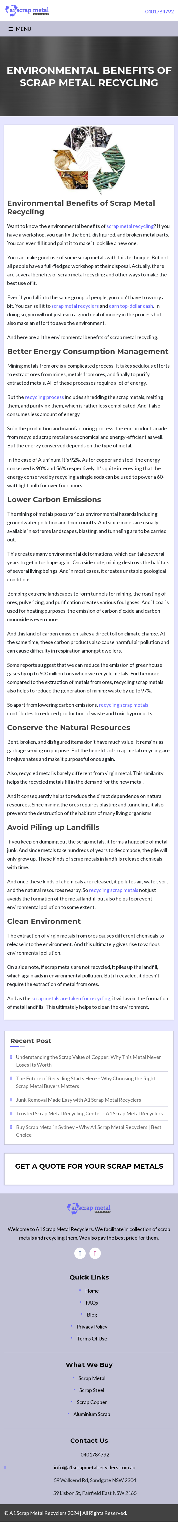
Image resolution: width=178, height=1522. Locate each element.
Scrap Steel (91, 1390)
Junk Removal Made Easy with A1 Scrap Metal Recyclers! (79, 1100)
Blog (92, 1314)
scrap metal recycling (130, 226)
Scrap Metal (92, 1378)
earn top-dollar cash (130, 306)
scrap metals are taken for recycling (70, 998)
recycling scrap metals (123, 705)
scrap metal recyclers (75, 306)
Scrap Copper (92, 1402)
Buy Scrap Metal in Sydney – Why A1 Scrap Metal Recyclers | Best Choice (88, 1131)
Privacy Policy (92, 1326)
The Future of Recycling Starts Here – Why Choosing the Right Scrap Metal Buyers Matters (85, 1082)
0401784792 (95, 1455)
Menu (20, 29)
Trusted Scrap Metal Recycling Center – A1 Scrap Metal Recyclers (89, 1113)
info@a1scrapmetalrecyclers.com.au (94, 1467)
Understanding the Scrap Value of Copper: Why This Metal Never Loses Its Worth (88, 1061)
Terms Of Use (92, 1338)
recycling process (44, 397)
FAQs (92, 1302)
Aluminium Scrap (91, 1414)
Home (92, 1290)
